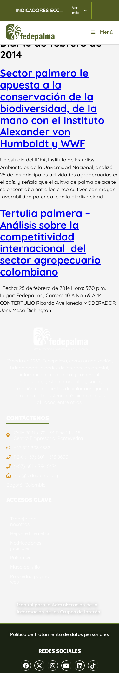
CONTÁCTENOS (27, 418)
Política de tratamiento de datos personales (59, 634)
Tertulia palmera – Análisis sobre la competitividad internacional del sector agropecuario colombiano (50, 242)
